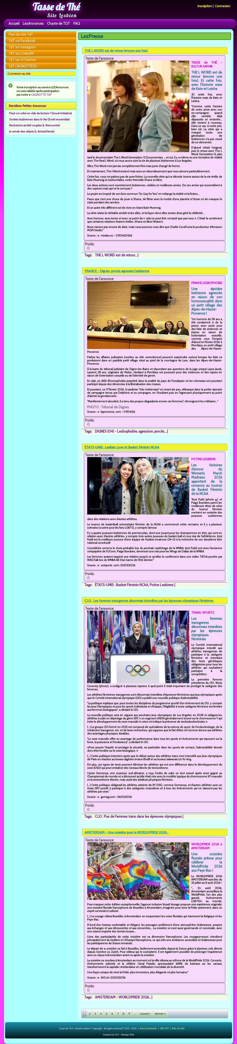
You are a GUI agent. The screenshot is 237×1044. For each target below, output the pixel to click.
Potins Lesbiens (162, 585)
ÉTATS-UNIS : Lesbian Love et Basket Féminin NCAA (122, 447)
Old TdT (164, 1028)
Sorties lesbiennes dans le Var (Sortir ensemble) (39, 119)
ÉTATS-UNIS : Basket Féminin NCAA (121, 585)
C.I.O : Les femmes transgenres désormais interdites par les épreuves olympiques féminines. (149, 601)
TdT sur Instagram (22, 47)
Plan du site (178, 1028)
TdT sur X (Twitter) (22, 60)
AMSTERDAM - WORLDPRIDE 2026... (123, 997)
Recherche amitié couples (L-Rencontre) (34, 125)
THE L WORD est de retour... (116, 255)
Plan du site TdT (21, 34)
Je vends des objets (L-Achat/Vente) (31, 131)
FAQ (76, 23)
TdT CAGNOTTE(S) (23, 66)
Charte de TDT (58, 23)
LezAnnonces (33, 23)
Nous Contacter (148, 1028)
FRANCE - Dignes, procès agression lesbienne (117, 271)
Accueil (14, 23)
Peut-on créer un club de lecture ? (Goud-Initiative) (40, 113)
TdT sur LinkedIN (21, 53)
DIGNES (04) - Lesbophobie (116, 431)
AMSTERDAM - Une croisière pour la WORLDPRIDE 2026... (126, 832)
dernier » (160, 1013)
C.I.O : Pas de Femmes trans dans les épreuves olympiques (138, 816)
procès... (160, 431)
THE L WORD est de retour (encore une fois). (116, 51)
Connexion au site (19, 73)
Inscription (204, 6)
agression (145, 431)
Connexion (222, 6)
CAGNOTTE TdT (41, 94)
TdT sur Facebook (22, 41)
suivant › (145, 1013)
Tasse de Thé (56, 7)
